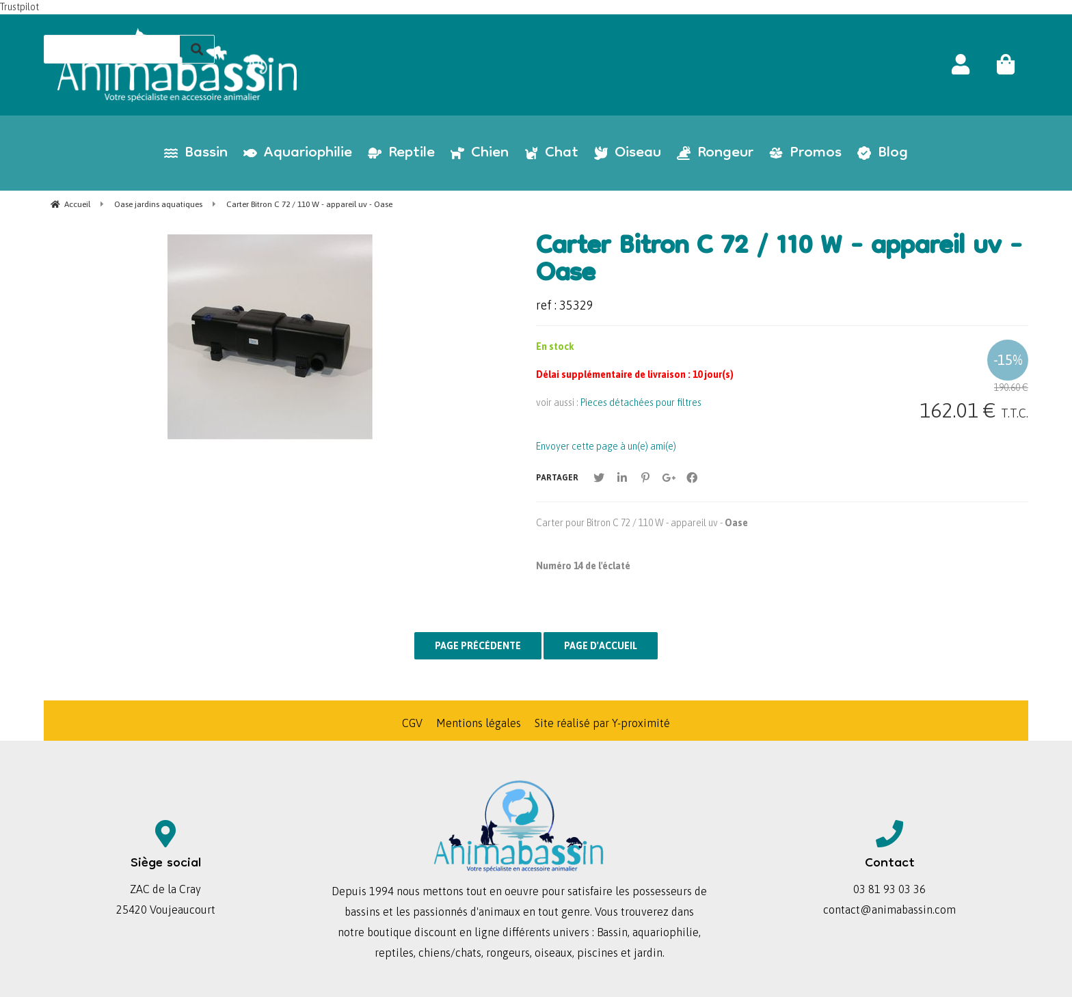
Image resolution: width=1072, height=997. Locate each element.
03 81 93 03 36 (889, 889)
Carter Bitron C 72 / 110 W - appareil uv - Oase (779, 261)
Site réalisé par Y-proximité (602, 723)
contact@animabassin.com (889, 909)
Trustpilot (19, 6)
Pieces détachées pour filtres (640, 402)
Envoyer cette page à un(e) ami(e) (606, 446)
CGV (412, 723)
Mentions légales (478, 723)
